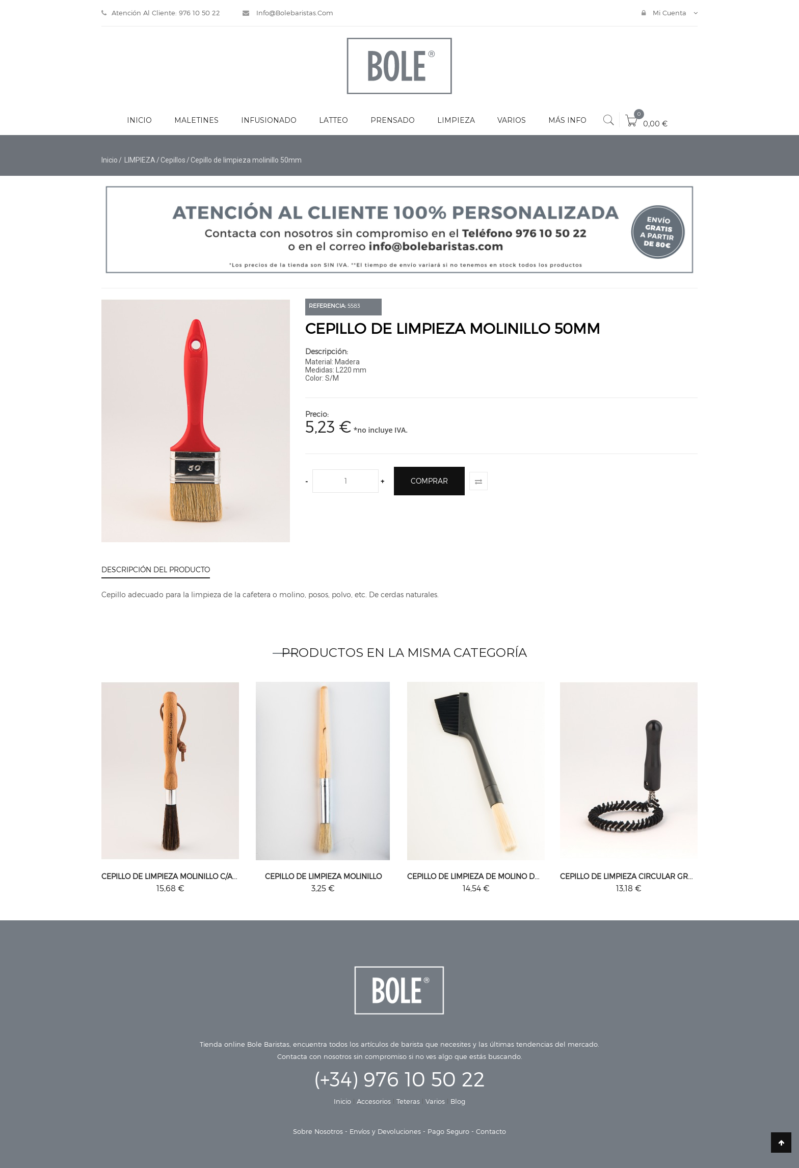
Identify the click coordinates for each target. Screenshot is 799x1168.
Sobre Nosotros (318, 1131)
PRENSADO (392, 120)
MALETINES (196, 120)
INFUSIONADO (269, 120)
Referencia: (327, 305)
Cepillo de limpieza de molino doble (480, 876)
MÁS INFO (567, 120)
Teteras (408, 1101)
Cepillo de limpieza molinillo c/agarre (179, 876)
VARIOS (511, 120)
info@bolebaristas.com (288, 13)
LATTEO (333, 120)
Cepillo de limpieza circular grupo (632, 876)
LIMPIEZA (456, 120)
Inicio (109, 160)
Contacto (491, 1131)
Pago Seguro (448, 1131)
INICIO (139, 120)
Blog (457, 1101)
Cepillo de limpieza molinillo (323, 876)
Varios (435, 1101)
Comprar (429, 480)
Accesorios (374, 1101)
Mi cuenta (665, 13)
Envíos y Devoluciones (385, 1131)
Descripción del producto (155, 569)
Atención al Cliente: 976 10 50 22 (160, 13)
